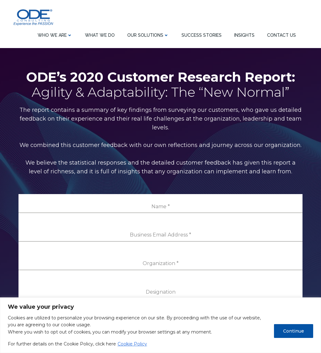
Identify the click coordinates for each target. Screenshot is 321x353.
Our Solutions (148, 34)
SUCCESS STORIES (202, 34)
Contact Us (281, 34)
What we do (100, 34)
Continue (293, 331)
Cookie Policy (132, 344)
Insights (244, 34)
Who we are (55, 34)
